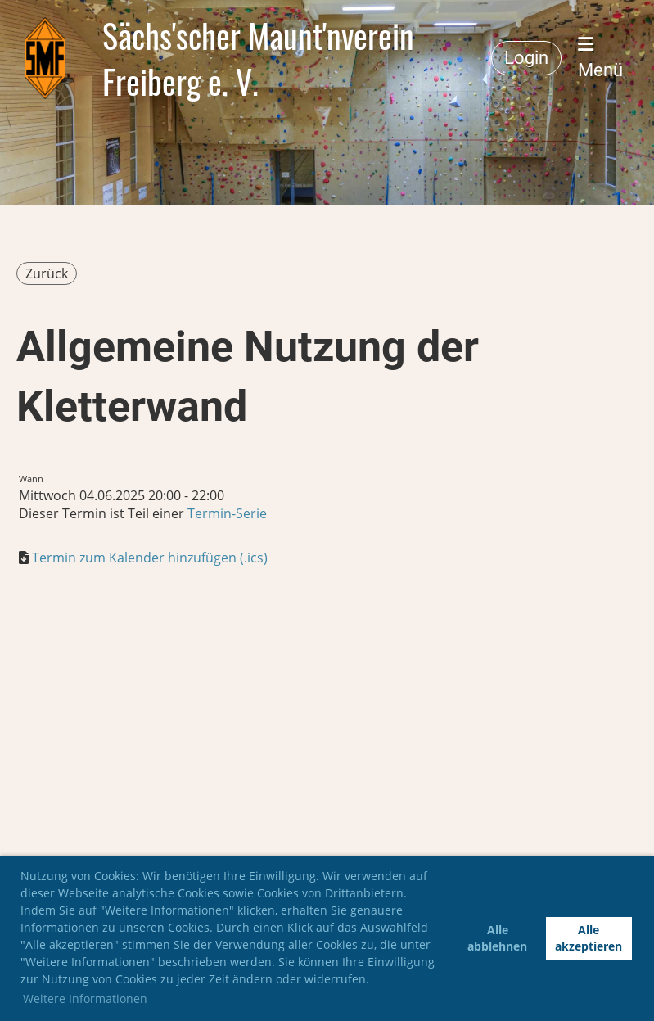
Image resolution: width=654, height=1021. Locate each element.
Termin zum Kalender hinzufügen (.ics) (150, 558)
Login (526, 57)
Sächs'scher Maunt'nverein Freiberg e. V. (258, 58)
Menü (600, 57)
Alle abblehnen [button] (497, 938)
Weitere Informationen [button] (85, 998)
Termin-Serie (227, 513)
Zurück (46, 273)
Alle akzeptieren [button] (588, 938)
